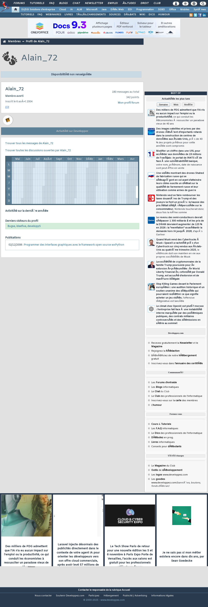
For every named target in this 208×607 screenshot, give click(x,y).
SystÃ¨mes (200, 9)
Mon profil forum (128, 103)
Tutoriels (37, 3)
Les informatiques (165, 387)
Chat (76, 3)
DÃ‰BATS (130, 14)
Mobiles (184, 9)
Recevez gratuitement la (172, 343)
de (166, 470)
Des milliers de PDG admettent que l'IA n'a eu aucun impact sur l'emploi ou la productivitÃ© (180, 117)
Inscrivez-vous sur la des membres (174, 400)
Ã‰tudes (129, 3)
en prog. (162, 437)
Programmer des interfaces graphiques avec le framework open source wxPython (74, 245)
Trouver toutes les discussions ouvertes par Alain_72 (38, 150)
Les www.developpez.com (169, 474)
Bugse (11, 226)
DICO (152, 14)
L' (156, 405)
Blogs (63, 3)
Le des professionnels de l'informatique (176, 396)
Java (103, 9)
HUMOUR (164, 14)
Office (172, 9)
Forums (19, 3)
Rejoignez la (165, 351)
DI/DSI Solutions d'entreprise (38, 9)
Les (164, 382)
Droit (144, 3)
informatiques (163, 442)
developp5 (34, 226)
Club (157, 3)
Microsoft (91, 9)
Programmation (145, 9)
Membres (14, 41)
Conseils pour (166, 446)
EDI (130, 9)
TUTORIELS (27, 14)
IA (71, 9)
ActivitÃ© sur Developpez (72, 131)
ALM (79, 9)
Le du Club (163, 465)
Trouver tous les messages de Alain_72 (29, 143)
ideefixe (21, 226)
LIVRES (68, 14)
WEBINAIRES (53, 14)
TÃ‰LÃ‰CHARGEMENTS (91, 14)
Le (155, 391)
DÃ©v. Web (117, 9)
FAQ (52, 3)
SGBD (161, 9)
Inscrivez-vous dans (177, 363)
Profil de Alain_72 (37, 41)
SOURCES (115, 14)
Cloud (62, 9)
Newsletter (94, 3)
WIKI (142, 14)
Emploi (112, 3)
